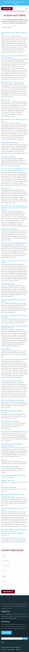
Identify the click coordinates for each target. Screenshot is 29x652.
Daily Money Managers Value (10, 467)
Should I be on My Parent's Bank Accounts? (14, 431)
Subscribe (6, 632)
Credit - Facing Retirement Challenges (12, 400)
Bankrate (4, 460)
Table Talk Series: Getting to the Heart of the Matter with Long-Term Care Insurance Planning (14, 207)
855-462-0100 (8, 2)
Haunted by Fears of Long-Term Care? (12, 82)
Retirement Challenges (8, 156)
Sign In (2, 642)
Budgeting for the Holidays (9, 142)
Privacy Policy (10, 649)
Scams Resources (6, 349)
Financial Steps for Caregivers (10, 421)
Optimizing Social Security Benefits (12, 381)
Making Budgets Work (8, 284)
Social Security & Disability (9, 229)
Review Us (18, 649)
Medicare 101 (5, 100)
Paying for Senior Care (8, 480)
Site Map (3, 649)
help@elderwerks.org (18, 2)
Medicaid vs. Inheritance (8, 487)
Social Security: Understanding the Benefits (14, 243)
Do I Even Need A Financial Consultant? (13, 538)
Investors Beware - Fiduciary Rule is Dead (13, 475)
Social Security (5, 188)
